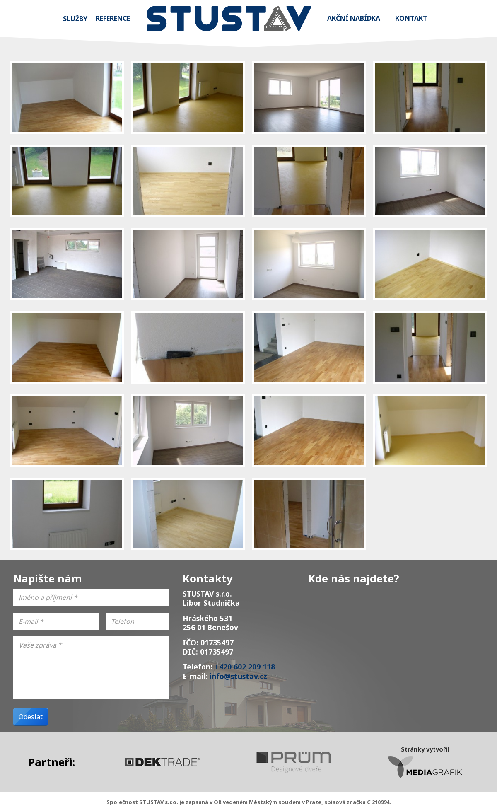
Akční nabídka (353, 18)
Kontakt (411, 18)
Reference (113, 18)
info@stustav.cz (238, 676)
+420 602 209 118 (245, 667)
